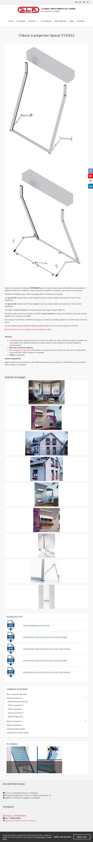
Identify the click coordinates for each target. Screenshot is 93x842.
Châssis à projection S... (16, 705)
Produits (32, 21)
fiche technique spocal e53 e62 (36, 626)
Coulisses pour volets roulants (17, 733)
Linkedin (16, 820)
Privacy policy (40, 837)
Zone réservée (60, 21)
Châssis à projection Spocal (17, 701)
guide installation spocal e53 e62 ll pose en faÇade (45, 661)
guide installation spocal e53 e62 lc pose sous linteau (46, 649)
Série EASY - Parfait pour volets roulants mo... (34, 763)
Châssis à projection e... (15, 698)
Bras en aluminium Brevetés (17, 694)
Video (71, 21)
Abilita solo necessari (62, 837)
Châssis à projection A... (15, 721)
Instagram (32, 820)
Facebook (8, 820)
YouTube (24, 820)
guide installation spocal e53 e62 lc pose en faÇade (45, 637)
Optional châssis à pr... (16, 716)
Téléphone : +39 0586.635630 (15, 816)
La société (21, 21)
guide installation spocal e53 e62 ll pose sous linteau (46, 672)
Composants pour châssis (16, 729)
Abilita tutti (82, 837)
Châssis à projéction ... (16, 709)
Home (11, 21)
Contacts (81, 21)
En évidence (46, 21)
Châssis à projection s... (15, 725)
